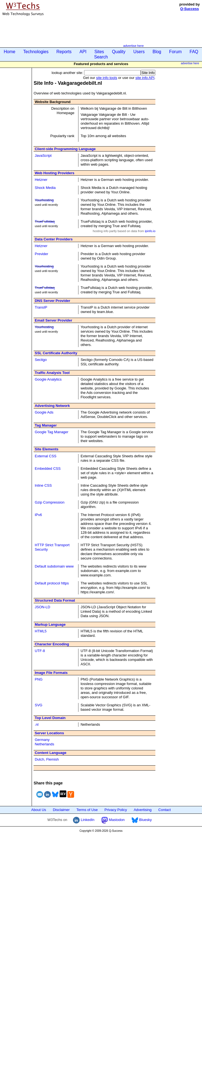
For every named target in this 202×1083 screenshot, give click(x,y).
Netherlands (44, 744)
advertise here (133, 45)
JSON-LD (42, 607)
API (82, 51)
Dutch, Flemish (47, 759)
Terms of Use (87, 810)
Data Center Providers (54, 239)
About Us (38, 810)
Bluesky (142, 820)
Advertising (143, 810)
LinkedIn (83, 820)
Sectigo (41, 360)
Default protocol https (52, 583)
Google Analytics (48, 379)
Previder (41, 254)
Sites (99, 51)
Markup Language (50, 624)
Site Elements (46, 449)
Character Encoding (52, 644)
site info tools (106, 78)
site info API (145, 78)
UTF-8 (40, 651)
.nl (37, 724)
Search (101, 57)
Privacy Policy (116, 810)
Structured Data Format (55, 600)
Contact (164, 810)
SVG (38, 705)
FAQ (194, 51)
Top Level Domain (50, 718)
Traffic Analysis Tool (52, 373)
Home (10, 51)
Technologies (36, 51)
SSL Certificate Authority (56, 353)
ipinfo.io (150, 231)
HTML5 (41, 631)
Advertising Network (52, 406)
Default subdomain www (54, 566)
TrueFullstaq (45, 221)
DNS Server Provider (52, 301)
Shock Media (45, 188)
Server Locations (49, 733)
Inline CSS (43, 485)
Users (139, 51)
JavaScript (43, 155)
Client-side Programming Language (65, 149)
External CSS (45, 456)
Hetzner (41, 180)
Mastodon (113, 820)
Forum (175, 51)
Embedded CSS (47, 468)
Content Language (50, 753)
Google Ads (44, 412)
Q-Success (189, 9)
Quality (118, 51)
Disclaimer (61, 810)
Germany (42, 740)
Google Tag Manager (51, 432)
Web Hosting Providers (54, 173)
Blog (157, 51)
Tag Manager (46, 425)
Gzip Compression (49, 502)
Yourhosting (44, 200)
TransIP (41, 307)
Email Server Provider (53, 320)
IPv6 (38, 515)
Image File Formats (51, 673)
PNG (38, 679)
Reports (64, 51)
